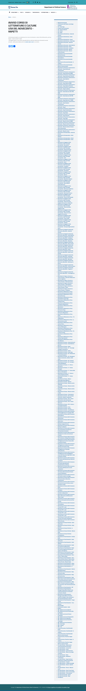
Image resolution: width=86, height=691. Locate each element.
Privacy (49, 687)
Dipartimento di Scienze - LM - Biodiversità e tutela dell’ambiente (66, 354)
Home (9, 17)
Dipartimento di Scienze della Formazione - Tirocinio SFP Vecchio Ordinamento (66, 517)
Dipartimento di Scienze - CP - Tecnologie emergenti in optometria (66, 348)
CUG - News (60, 32)
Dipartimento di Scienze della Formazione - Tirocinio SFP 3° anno (66, 509)
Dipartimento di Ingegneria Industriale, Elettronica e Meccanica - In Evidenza (65, 237)
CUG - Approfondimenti (62, 29)
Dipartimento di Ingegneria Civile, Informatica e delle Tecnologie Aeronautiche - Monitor (64, 173)
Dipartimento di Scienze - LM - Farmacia (66, 360)
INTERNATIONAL (45, 12)
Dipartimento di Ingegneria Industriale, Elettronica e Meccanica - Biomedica (65, 240)
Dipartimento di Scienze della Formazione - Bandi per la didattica (66, 426)
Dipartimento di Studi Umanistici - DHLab (66, 563)
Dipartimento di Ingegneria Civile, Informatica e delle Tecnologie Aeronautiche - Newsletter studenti (65, 177)
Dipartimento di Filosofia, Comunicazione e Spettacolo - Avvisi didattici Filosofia (66, 85)
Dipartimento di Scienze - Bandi (64, 346)
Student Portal (11, 2)
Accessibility (58, 687)
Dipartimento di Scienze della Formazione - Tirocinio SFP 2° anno (66, 506)
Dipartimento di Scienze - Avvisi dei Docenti (66, 342)
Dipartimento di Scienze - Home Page (65, 352)
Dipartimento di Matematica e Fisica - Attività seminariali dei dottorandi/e (65, 292)
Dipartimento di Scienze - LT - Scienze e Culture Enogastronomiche (65, 374)
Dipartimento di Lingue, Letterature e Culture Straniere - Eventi (65, 286)
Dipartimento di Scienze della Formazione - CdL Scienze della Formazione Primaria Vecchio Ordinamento (66, 472)
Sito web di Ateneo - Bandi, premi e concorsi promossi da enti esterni (65, 645)
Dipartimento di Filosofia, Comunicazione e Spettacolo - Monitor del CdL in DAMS (66, 120)
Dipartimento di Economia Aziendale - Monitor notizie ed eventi (65, 65)
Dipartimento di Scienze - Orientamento (66, 394)
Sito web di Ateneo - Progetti (64, 662)
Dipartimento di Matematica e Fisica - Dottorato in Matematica (65, 312)
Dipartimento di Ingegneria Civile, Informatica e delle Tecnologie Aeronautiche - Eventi (64, 161)
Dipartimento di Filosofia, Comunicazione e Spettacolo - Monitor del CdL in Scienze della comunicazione (66, 127)
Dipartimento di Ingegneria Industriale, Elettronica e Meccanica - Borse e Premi (66, 243)
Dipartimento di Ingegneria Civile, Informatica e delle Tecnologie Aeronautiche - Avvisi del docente (64, 148)
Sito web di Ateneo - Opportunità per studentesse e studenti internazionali (65, 660)
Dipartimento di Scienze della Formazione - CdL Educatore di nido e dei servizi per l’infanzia (66, 434)
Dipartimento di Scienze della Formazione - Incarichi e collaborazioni (66, 492)
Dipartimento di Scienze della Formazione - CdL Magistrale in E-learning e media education (66, 449)
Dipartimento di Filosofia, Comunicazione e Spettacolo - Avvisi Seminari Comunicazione (66, 103)
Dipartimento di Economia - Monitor (65, 49)
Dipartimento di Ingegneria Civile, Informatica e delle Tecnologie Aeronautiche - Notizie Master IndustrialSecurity (64, 182)
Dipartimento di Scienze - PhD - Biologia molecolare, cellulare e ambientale (66, 396)
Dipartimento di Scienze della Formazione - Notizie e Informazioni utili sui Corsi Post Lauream (66, 500)
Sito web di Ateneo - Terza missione (65, 673)
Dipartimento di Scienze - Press (64, 407)
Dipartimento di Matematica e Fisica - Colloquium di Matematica (65, 303)
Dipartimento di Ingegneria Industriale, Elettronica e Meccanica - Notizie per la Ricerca (65, 262)
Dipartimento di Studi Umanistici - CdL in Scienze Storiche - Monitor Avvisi (66, 561)
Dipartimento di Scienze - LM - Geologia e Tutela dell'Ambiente (66, 362)
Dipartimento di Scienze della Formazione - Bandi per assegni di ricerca (66, 423)
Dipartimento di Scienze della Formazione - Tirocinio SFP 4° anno (66, 512)
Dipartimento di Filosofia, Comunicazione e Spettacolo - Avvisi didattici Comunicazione (66, 79)
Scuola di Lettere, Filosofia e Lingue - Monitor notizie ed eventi (65, 643)
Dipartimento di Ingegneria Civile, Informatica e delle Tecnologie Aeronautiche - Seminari (64, 221)
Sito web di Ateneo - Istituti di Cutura (65, 650)
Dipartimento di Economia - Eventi (64, 46)
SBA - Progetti (61, 625)
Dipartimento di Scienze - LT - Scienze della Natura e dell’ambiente (66, 371)
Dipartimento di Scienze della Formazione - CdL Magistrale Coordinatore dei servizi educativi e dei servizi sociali (66, 445)
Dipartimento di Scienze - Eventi (64, 350)
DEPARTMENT (15, 12)
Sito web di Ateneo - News (63, 655)
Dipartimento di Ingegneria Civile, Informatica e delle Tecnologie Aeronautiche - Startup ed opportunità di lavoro (66, 226)
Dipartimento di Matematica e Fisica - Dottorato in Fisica (65, 309)
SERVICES (53, 12)
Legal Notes (53, 687)
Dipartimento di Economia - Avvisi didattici (66, 45)
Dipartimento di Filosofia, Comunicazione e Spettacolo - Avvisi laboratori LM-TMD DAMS (66, 96)
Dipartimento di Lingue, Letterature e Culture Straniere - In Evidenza (65, 289)
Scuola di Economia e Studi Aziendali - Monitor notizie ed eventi (65, 634)
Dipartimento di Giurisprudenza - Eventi (66, 138)
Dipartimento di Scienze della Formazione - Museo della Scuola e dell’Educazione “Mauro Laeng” (66, 496)
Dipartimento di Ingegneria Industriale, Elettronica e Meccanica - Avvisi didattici (66, 234)
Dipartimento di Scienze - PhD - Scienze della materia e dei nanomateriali (65, 399)
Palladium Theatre (18, 2)
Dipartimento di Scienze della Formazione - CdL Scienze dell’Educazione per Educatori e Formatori (66, 459)
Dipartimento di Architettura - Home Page (66, 41)
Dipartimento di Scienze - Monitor (64, 381)
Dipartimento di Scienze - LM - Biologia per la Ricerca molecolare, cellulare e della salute (66, 358)
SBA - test (60, 626)
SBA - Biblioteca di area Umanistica (65, 622)
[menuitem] (9, 12)
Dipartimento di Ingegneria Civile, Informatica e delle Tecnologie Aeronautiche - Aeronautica (64, 144)
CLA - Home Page (61, 27)
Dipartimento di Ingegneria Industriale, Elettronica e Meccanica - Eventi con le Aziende (65, 252)
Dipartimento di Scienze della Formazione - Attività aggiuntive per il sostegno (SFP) (66, 412)
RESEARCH (28, 12)
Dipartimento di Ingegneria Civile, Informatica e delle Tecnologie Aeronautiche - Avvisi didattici (64, 152)
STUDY (22, 12)
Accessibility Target (66, 687)
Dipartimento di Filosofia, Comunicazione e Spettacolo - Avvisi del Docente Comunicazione (66, 69)
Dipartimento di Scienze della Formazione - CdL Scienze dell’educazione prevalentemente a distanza (66, 463)
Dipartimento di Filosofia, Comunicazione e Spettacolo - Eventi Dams (66, 112)
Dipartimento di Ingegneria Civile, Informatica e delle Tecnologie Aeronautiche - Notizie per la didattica (65, 187)
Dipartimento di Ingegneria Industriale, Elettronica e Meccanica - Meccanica (65, 258)
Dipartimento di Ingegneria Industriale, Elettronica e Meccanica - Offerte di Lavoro (66, 265)
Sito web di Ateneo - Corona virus (64, 648)
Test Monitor (60, 677)
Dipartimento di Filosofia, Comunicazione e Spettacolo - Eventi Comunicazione (66, 109)
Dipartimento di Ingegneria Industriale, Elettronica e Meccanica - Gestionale (65, 255)
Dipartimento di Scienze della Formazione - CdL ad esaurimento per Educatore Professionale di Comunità (66, 430)
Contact (23, 2)
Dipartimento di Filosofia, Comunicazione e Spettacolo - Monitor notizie (66, 130)
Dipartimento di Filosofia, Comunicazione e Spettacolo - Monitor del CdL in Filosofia (66, 123)
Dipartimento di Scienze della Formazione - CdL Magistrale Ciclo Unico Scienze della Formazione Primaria (66, 441)
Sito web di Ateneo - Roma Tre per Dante (66, 670)
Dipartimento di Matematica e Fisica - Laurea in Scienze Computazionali (65, 329)
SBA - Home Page (61, 624)
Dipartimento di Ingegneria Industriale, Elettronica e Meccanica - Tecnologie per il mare (66, 273)
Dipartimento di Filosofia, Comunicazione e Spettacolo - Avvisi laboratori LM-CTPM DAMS (66, 92)
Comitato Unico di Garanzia (63, 28)
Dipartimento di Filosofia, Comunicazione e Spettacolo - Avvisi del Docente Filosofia (66, 75)
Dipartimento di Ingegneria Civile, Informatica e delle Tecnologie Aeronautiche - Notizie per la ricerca (65, 192)
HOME (9, 12)
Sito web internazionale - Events (64, 674)
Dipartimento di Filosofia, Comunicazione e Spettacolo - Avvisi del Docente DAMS (66, 72)
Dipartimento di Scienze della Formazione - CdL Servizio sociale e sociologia (66, 475)
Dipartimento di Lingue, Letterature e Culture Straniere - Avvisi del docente (65, 281)
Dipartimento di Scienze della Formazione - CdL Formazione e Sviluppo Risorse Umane (66, 437)
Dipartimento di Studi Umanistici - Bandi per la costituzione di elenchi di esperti (66, 552)
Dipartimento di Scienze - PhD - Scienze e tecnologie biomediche (66, 405)
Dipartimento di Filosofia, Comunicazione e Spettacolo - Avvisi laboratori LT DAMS (66, 99)
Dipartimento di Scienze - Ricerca (64, 408)
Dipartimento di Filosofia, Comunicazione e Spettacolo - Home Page (66, 117)
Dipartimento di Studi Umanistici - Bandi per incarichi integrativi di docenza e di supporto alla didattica (66, 549)
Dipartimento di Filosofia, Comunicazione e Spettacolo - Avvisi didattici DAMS (66, 82)
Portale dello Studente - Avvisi (64, 607)
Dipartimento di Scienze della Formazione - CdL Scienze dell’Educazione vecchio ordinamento (66, 468)
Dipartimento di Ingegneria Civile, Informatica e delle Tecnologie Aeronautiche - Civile (64, 156)
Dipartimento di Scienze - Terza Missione (66, 410)
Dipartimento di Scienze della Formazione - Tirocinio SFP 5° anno (66, 514)
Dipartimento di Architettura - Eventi (65, 39)
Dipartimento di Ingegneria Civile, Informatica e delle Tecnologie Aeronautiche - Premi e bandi (64, 217)
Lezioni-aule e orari (29, 42)
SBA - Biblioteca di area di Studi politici (65, 617)
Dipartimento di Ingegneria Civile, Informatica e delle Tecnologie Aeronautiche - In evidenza (64, 165)
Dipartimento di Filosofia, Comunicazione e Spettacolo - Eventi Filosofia (66, 115)
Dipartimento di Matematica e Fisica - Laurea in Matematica (65, 326)
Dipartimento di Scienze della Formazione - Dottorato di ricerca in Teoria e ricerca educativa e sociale (66, 483)
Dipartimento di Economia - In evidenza (65, 48)
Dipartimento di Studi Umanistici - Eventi (66, 564)
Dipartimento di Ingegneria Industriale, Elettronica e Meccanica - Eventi (65, 248)
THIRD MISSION (36, 12)
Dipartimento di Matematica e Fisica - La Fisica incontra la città (66, 320)
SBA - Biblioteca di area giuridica (64, 618)
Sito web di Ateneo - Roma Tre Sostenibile (66, 672)
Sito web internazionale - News (64, 676)
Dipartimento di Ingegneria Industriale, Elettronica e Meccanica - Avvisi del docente (65, 231)
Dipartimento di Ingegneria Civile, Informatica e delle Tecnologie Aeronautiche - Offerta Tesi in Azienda (65, 196)
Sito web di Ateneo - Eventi (63, 649)
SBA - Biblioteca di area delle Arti (64, 610)
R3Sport (59, 608)
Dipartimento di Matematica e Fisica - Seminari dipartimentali (65, 337)
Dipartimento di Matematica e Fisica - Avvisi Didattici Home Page (65, 298)
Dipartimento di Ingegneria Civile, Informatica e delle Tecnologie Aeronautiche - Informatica (64, 169)
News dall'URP (61, 605)
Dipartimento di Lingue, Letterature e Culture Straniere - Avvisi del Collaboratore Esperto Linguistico (66, 277)
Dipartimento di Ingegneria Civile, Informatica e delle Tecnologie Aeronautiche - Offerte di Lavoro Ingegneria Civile (64, 206)
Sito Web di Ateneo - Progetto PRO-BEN (66, 663)
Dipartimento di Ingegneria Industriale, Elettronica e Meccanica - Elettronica (65, 245)
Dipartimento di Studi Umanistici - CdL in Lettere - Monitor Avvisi (66, 555)
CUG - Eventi (60, 31)
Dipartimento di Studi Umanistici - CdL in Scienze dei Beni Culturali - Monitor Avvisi (66, 558)
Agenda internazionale (62, 22)
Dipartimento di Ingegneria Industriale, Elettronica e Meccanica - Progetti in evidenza (65, 269)
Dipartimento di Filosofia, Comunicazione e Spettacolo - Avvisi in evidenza (66, 88)
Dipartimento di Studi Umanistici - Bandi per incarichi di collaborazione (66, 545)
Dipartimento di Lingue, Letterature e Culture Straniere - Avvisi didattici (65, 284)
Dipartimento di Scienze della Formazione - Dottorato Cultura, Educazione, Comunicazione (66, 479)
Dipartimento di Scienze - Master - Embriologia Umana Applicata (64, 379)
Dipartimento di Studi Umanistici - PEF (65, 587)
